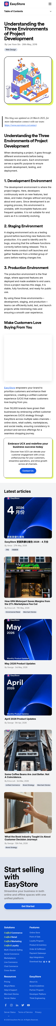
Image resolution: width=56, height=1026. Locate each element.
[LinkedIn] (17, 1005)
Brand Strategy (28, 785)
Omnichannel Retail (13, 612)
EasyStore (9, 387)
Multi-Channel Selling (13, 950)
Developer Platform (38, 994)
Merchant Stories (29, 612)
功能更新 (15, 550)
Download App (40, 961)
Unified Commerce (13, 785)
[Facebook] (5, 1005)
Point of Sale (35, 937)
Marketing (13, 941)
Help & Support (10, 990)
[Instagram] (11, 1005)
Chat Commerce (11, 966)
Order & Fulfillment (38, 949)
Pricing (7, 982)
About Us (34, 982)
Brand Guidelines (37, 986)
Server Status (10, 998)
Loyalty (11, 945)
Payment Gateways (38, 953)
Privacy (38, 1012)
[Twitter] (22, 1005)
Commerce (13, 932)
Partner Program (37, 990)
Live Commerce (10, 962)
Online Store (35, 932)
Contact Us (28, 470)
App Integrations (37, 957)
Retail (10, 937)
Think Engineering (37, 998)
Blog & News (9, 986)
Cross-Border (10, 970)
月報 (7, 550)
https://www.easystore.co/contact (21, 125)
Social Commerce (11, 954)
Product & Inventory (38, 945)
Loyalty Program (37, 941)
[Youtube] (28, 1005)
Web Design (11, 49)
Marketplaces (10, 958)
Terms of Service (25, 1012)
